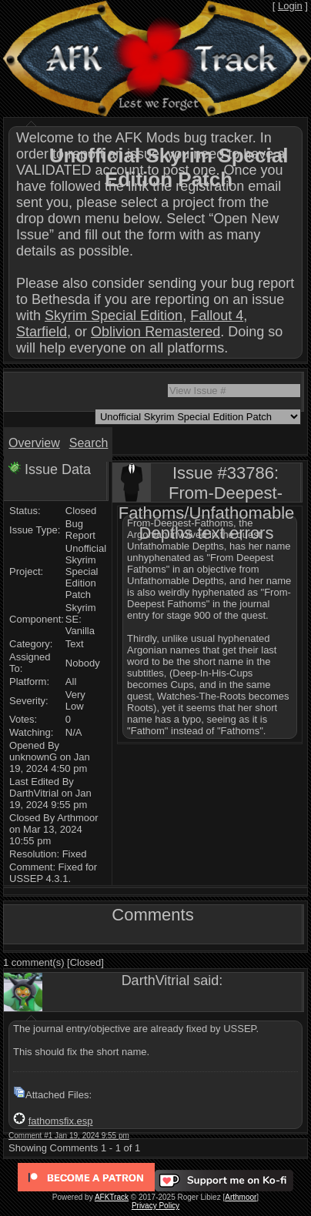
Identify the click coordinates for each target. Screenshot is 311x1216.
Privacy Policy (155, 1205)
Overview (34, 442)
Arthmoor (240, 1197)
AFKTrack (112, 1197)
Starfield (41, 331)
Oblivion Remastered (155, 331)
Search (89, 442)
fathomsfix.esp (60, 1121)
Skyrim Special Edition (113, 315)
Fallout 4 (216, 315)
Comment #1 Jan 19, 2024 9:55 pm (68, 1135)
